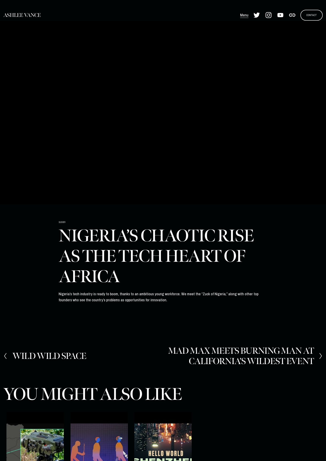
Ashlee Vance (22, 15)
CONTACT (311, 15)
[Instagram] (268, 15)
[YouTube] (280, 15)
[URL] (292, 15)
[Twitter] (256, 15)
